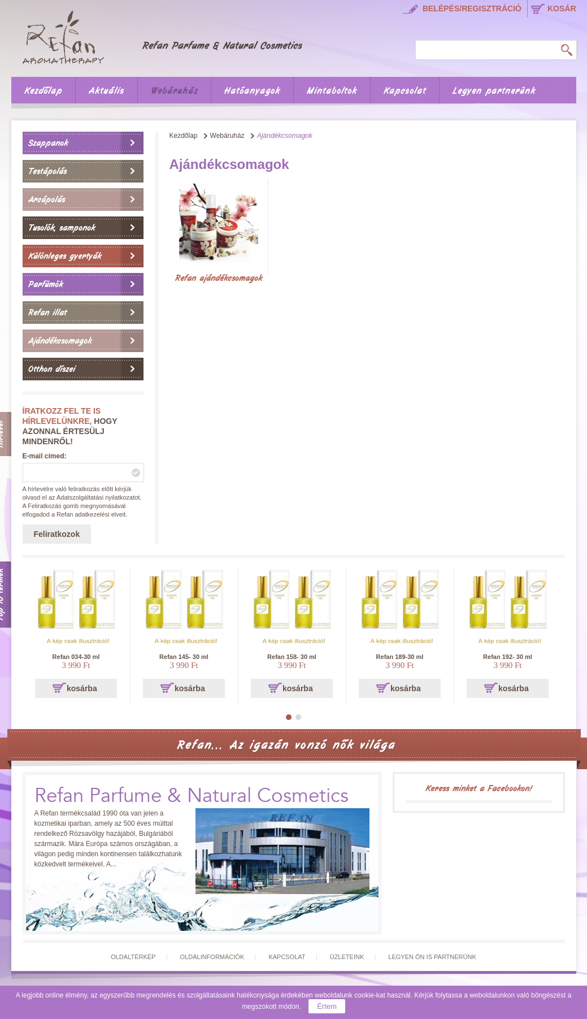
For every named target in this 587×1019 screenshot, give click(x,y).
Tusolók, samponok (61, 228)
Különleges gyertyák (64, 256)
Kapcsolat (405, 91)
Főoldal (170, 35)
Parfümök (45, 284)
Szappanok (48, 143)
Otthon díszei (51, 369)
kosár (561, 8)
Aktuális (106, 91)
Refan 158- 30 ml (291, 656)
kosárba (82, 688)
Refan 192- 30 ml (507, 656)
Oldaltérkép (133, 956)
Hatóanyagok (252, 91)
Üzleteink (347, 956)
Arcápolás (46, 199)
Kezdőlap (43, 91)
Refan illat (47, 312)
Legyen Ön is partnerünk (432, 956)
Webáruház (174, 91)
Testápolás (47, 171)
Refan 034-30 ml (76, 656)
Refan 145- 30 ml (183, 656)
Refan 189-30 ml (400, 656)
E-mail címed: (45, 456)
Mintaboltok (332, 91)
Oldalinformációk (212, 956)
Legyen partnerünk (494, 91)
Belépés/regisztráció (472, 8)
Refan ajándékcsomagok (218, 278)
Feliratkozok (57, 534)
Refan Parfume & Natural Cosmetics (191, 796)
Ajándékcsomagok (60, 341)
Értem (327, 1006)
